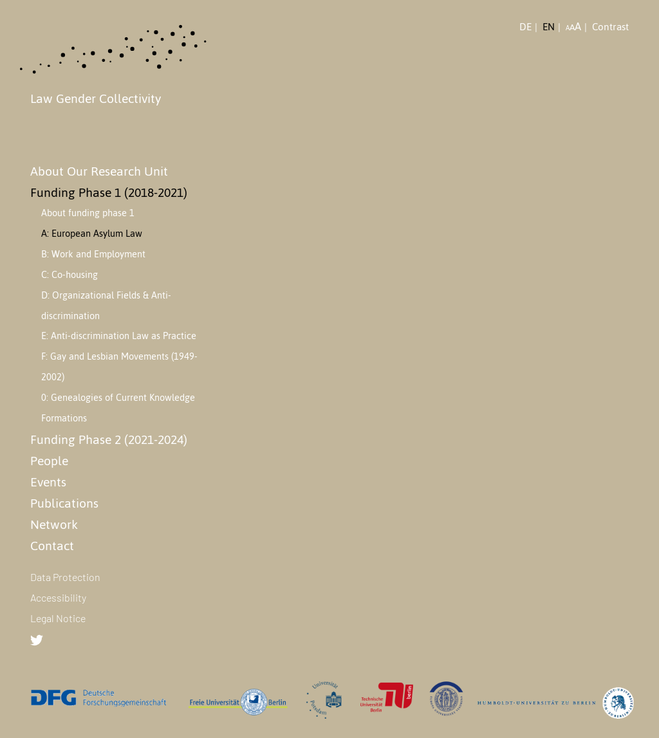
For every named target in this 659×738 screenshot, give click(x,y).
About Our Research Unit (99, 171)
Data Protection (65, 577)
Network (54, 524)
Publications (64, 503)
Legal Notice (58, 618)
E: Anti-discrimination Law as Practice (118, 336)
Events (48, 482)
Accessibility (58, 597)
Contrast (610, 27)
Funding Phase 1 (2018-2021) (108, 192)
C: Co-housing (69, 275)
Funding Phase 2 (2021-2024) (108, 439)
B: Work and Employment (93, 254)
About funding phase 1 (88, 213)
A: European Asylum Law (91, 234)
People (49, 460)
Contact (52, 545)
